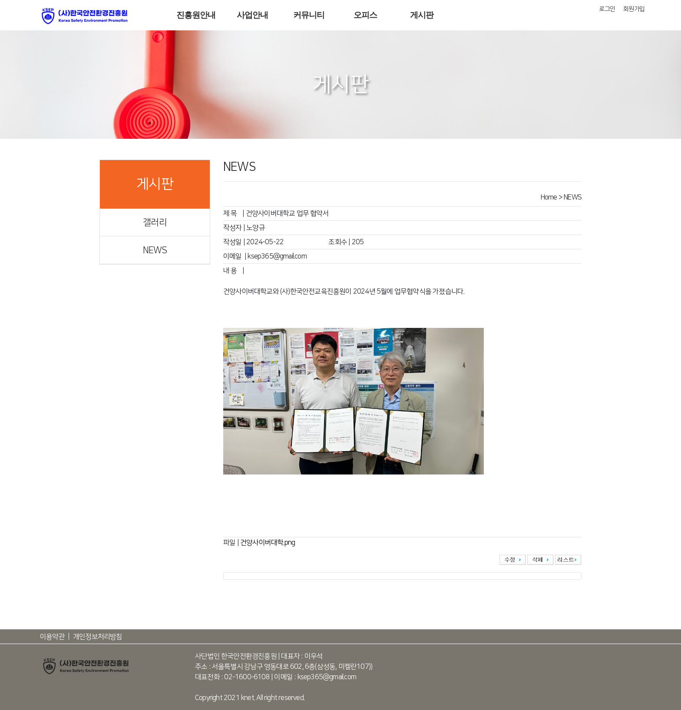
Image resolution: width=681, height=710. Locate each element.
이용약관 (52, 637)
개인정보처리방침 (97, 637)
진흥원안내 (196, 15)
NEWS (155, 250)
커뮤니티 (309, 15)
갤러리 (155, 222)
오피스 (365, 15)
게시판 (422, 15)
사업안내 (252, 15)
